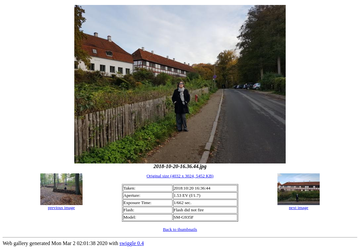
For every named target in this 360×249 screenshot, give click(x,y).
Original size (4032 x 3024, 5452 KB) (180, 175)
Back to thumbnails (180, 229)
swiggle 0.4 (132, 243)
